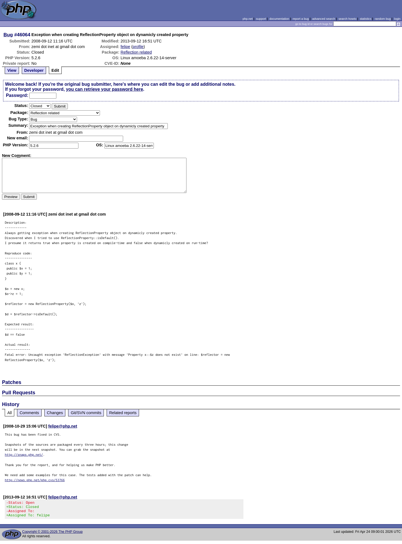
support (261, 18)
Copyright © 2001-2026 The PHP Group (52, 535)
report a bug (301, 18)
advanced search (323, 18)
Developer (34, 70)
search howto (347, 18)
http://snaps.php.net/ (24, 454)
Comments (29, 413)
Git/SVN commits (86, 413)
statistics (365, 18)
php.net (248, 18)
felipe (125, 46)
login (397, 18)
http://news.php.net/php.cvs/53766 (35, 480)
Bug (8, 34)
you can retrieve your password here (104, 89)
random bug (383, 18)
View (11, 70)
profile (138, 46)
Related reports (123, 413)
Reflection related (136, 52)
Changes (55, 413)
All (9, 413)
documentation (279, 18)
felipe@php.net (62, 426)
